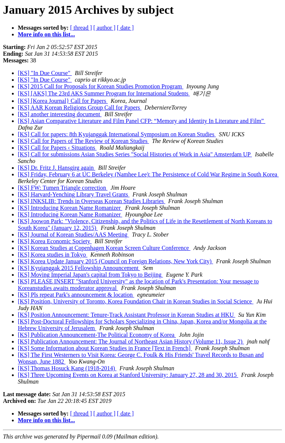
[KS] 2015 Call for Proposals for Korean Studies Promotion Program (100, 86)
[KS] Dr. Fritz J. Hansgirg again (56, 168)
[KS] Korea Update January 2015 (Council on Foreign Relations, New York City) (115, 261)
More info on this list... (46, 34)
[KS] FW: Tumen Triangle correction (63, 188)
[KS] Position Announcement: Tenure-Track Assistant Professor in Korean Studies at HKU (126, 315)
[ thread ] (81, 28)
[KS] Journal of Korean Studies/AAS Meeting (73, 234)
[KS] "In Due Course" (45, 73)
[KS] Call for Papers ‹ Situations (57, 147)
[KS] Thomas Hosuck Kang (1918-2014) (67, 368)
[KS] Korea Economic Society (55, 241)
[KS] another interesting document (60, 114)
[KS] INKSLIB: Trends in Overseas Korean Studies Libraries (91, 201)
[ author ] (105, 28)
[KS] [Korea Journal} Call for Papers (63, 101)
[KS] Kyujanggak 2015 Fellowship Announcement (79, 268)
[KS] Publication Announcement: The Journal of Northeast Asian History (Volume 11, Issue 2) (131, 341)
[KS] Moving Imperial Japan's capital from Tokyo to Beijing (90, 274)
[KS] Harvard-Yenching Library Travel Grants (74, 194)
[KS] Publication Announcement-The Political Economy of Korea (97, 335)
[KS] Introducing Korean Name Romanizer (70, 208)
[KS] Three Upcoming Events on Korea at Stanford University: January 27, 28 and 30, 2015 (128, 375)
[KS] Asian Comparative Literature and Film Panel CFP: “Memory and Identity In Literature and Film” (141, 121)
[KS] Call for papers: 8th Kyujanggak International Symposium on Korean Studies (117, 134)
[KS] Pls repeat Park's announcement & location (76, 294)
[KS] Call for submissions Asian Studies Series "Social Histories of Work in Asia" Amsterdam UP (135, 154)
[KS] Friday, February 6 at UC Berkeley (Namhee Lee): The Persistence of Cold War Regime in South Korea (148, 174)
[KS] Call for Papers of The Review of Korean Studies (83, 141)
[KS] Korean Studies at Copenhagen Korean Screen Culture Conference (104, 248)
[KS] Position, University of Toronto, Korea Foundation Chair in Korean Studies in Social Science (135, 301)
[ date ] (125, 28)
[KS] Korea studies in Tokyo (52, 254)
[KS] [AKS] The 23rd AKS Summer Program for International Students (104, 93)
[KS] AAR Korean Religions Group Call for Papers (79, 107)
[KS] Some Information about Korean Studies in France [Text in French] (105, 348)
